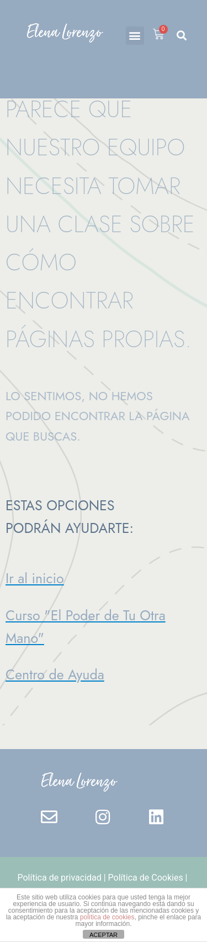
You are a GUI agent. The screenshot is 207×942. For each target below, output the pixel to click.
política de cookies (107, 917)
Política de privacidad (60, 877)
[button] (135, 36)
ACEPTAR (103, 934)
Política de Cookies (145, 877)
